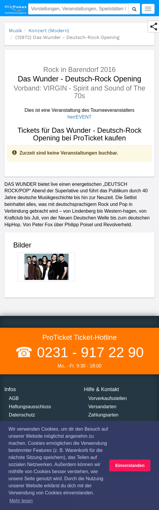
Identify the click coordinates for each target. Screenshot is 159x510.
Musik (15, 30)
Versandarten (102, 406)
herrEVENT (79, 116)
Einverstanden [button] (130, 465)
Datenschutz (22, 414)
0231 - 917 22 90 (88, 352)
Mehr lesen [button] (21, 500)
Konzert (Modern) (49, 30)
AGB (14, 398)
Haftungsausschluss (30, 406)
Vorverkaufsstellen (107, 398)
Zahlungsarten (103, 414)
